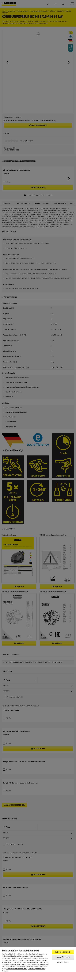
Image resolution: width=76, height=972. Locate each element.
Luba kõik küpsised (62, 952)
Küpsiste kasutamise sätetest (16, 969)
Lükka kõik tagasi (63, 957)
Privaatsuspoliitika (34, 969)
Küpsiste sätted (62, 962)
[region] (38, 959)
